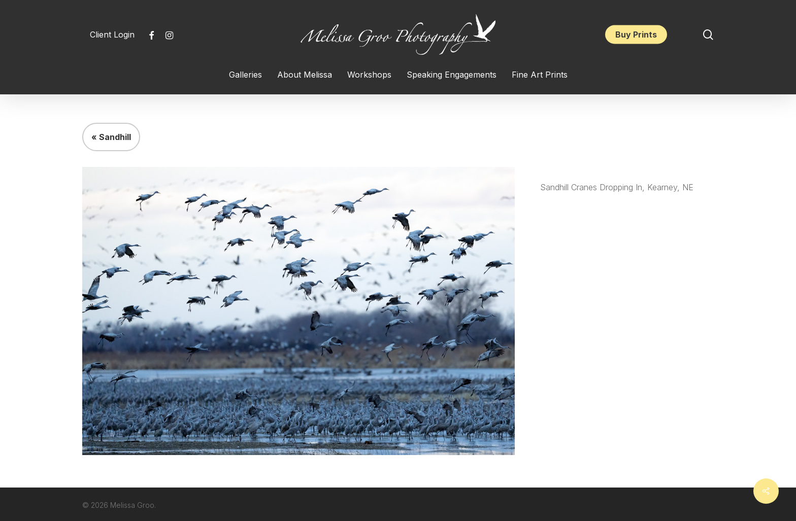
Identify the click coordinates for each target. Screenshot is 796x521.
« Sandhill (111, 137)
